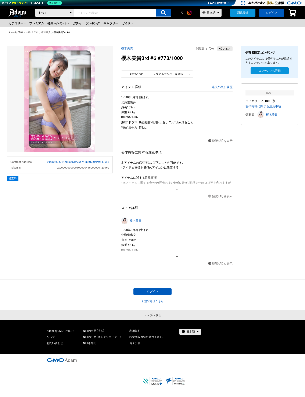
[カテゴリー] (54, 13)
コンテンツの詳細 (270, 70)
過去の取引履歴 (222, 87)
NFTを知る (89, 343)
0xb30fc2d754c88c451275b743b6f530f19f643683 (78, 161)
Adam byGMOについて (61, 330)
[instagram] (189, 13)
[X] (182, 13)
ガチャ (77, 23)
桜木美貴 (46, 32)
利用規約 (134, 330)
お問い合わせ (55, 343)
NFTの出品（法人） (93, 330)
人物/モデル (32, 32)
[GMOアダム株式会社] (62, 360)
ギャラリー (110, 23)
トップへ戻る (152, 315)
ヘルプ (51, 337)
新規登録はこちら (152, 301)
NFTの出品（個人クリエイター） (102, 337)
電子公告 (134, 343)
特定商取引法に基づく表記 (145, 337)
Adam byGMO (15, 32)
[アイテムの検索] (163, 13)
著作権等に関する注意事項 (263, 106)
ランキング (92, 23)
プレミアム (36, 23)
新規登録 (242, 12)
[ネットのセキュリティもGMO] (32, 3)
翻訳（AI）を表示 (220, 141)
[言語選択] (211, 13)
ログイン (271, 12)
